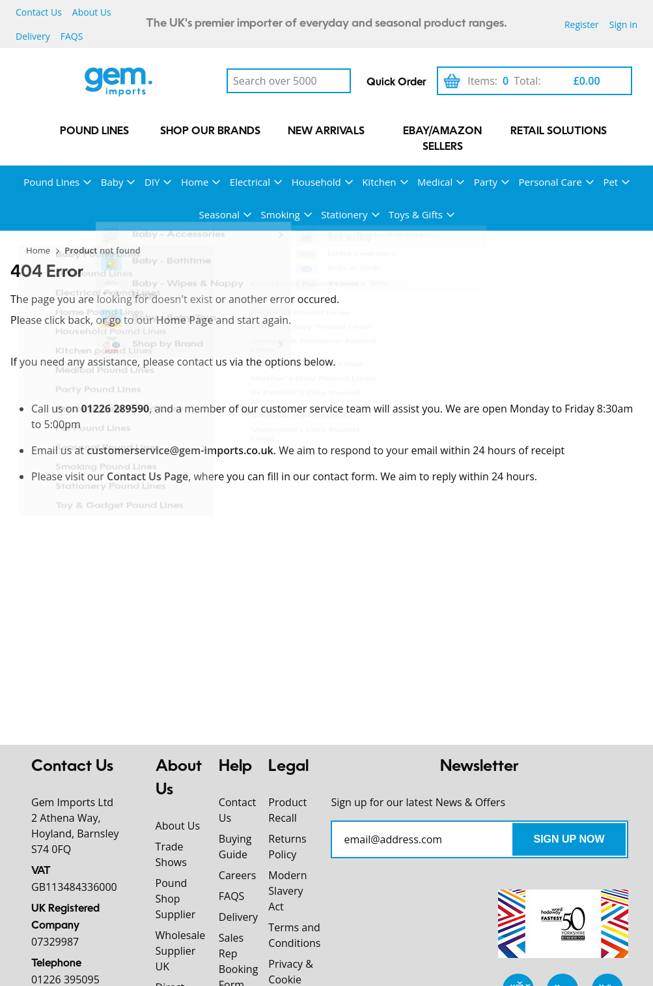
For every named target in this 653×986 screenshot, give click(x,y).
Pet (610, 181)
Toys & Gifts (416, 214)
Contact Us (39, 12)
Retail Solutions (558, 131)
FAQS (72, 36)
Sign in (623, 24)
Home (194, 181)
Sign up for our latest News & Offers (418, 802)
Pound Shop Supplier (176, 898)
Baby (112, 181)
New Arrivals (326, 131)
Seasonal (219, 214)
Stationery (344, 214)
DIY (152, 181)
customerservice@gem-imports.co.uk (180, 450)
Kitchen (379, 181)
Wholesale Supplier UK (181, 951)
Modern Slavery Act (287, 891)
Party (485, 181)
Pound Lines (94, 131)
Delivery (33, 36)
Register (581, 24)
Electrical (250, 181)
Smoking (280, 214)
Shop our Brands (210, 131)
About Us (91, 12)
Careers (238, 875)
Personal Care (550, 181)
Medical (434, 181)
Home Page (185, 320)
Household (316, 181)
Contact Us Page (147, 476)
